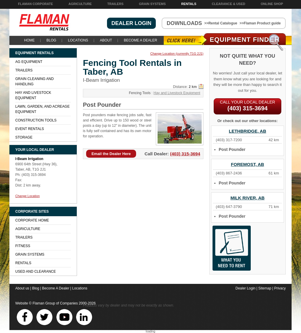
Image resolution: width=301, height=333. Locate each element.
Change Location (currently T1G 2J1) (176, 53)
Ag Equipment (28, 62)
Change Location (27, 196)
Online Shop (272, 4)
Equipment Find (245, 39)
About (106, 40)
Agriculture (80, 4)
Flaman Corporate (35, 4)
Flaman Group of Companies (55, 303)
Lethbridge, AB (247, 131)
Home (29, 40)
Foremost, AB (247, 164)
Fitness (22, 246)
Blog (51, 40)
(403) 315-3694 (185, 153)
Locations (78, 40)
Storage (23, 137)
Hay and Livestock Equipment (176, 93)
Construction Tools (35, 120)
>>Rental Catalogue (220, 23)
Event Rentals (29, 129)
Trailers (115, 4)
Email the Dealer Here (111, 153)
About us (22, 288)
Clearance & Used (228, 4)
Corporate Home (32, 220)
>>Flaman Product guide (260, 23)
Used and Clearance (35, 271)
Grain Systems (152, 4)
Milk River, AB (247, 197)
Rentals (188, 4)
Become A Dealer (140, 40)
